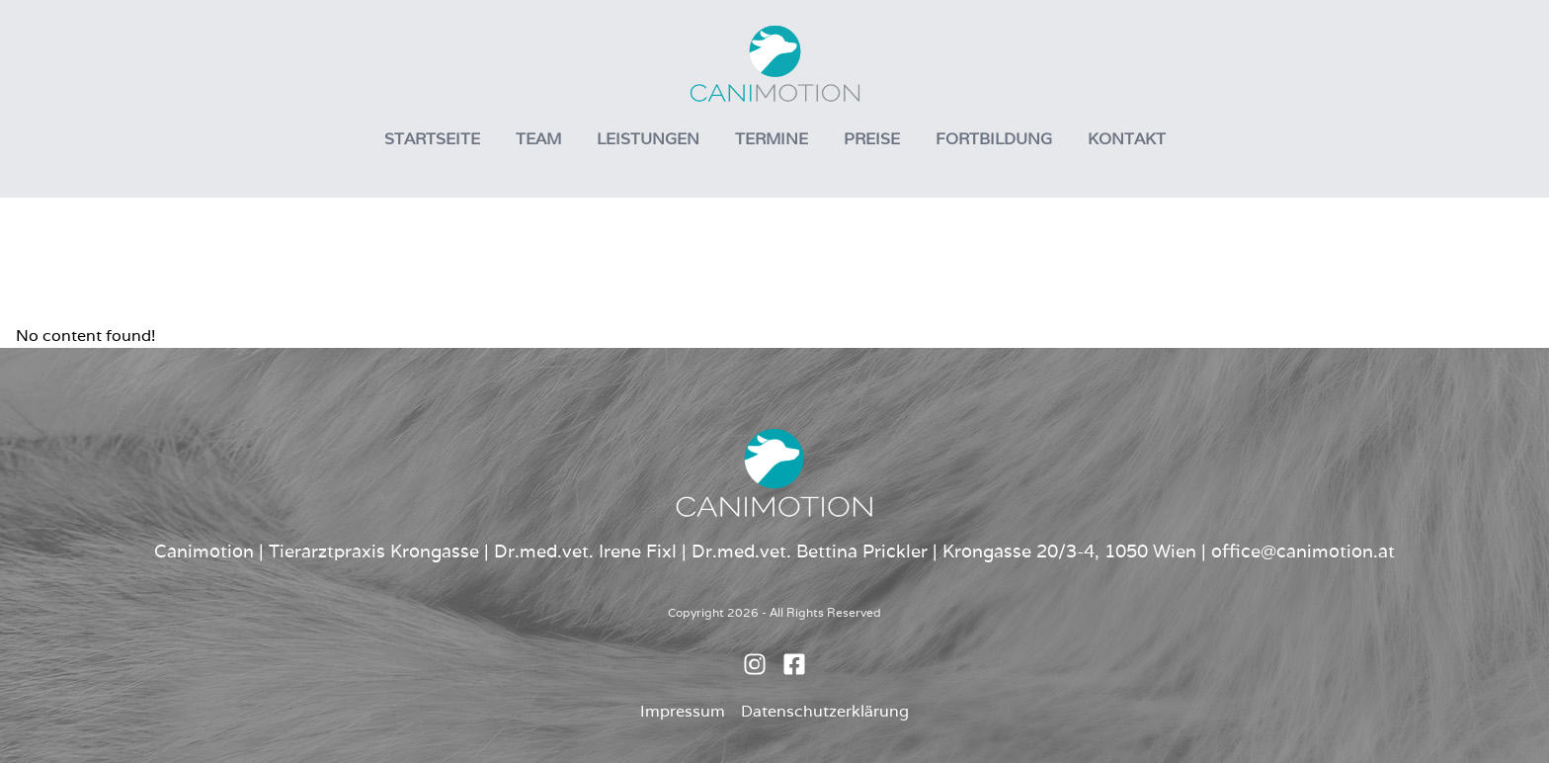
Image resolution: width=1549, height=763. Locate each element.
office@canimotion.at (1303, 551)
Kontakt (1127, 138)
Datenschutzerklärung (825, 711)
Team (538, 138)
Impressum (682, 711)
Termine (771, 138)
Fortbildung (994, 138)
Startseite (432, 138)
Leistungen (648, 138)
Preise (872, 138)
